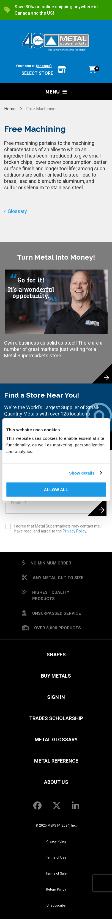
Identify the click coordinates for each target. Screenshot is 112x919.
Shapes (56, 654)
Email (18, 503)
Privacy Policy (74, 531)
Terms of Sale (56, 873)
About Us (56, 782)
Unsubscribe (56, 905)
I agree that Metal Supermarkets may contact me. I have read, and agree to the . (58, 528)
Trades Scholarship (56, 718)
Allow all (56, 489)
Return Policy (56, 889)
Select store (37, 73)
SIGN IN (56, 697)
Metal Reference (56, 761)
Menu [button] (56, 92)
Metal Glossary (56, 739)
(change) (44, 66)
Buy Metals (56, 676)
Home (10, 108)
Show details (82, 472)
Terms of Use (56, 857)
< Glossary (15, 211)
